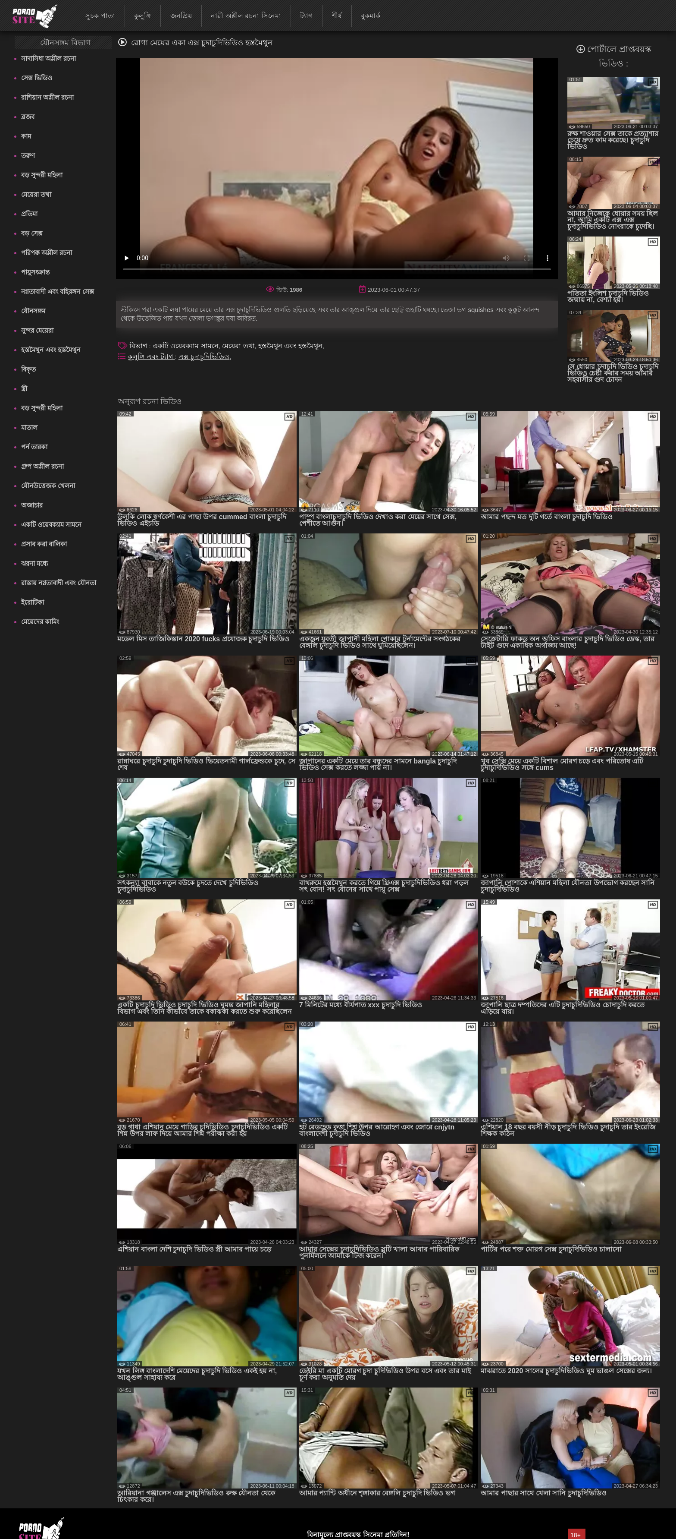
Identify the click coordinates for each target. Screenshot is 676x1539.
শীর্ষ (337, 15)
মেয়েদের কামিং (40, 621)
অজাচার (32, 505)
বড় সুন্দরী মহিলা (42, 175)
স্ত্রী (24, 388)
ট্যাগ (306, 15)
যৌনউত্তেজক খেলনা (48, 485)
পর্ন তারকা (34, 447)
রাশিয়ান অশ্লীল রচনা (47, 97)
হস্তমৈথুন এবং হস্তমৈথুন (50, 349)
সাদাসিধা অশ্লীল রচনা (48, 58)
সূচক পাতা (100, 15)
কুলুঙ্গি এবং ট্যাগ (151, 356)
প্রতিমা (29, 214)
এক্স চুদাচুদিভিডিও (203, 356)
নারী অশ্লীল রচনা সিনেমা (246, 15)
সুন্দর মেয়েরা (37, 330)
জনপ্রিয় (181, 15)
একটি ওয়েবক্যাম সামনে (51, 524)
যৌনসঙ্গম (33, 311)
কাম (26, 136)
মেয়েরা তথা (36, 194)
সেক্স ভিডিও (36, 78)
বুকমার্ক (370, 15)
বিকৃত (28, 369)
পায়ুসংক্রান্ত (35, 272)
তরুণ (28, 155)
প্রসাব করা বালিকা (44, 544)
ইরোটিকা (32, 602)
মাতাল (29, 427)
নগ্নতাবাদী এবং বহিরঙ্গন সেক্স (57, 291)
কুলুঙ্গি (142, 15)
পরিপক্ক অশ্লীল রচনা (46, 252)
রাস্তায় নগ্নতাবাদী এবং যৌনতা (58, 583)
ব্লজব (27, 116)
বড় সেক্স (32, 233)
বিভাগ (139, 346)
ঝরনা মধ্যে (34, 563)
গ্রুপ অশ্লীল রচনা (42, 466)
